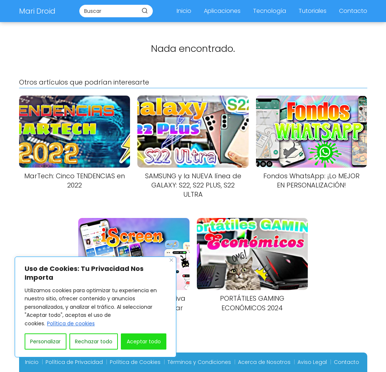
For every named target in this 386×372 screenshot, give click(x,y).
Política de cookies (71, 323)
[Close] (171, 260)
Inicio (184, 11)
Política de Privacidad (74, 362)
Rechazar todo (93, 341)
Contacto (353, 11)
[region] (95, 307)
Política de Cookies (135, 362)
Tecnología (269, 11)
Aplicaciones (222, 11)
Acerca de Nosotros (264, 362)
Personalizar (45, 341)
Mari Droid (37, 11)
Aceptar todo (144, 341)
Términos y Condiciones (199, 362)
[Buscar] (144, 11)
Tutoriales (313, 11)
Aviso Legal (312, 362)
